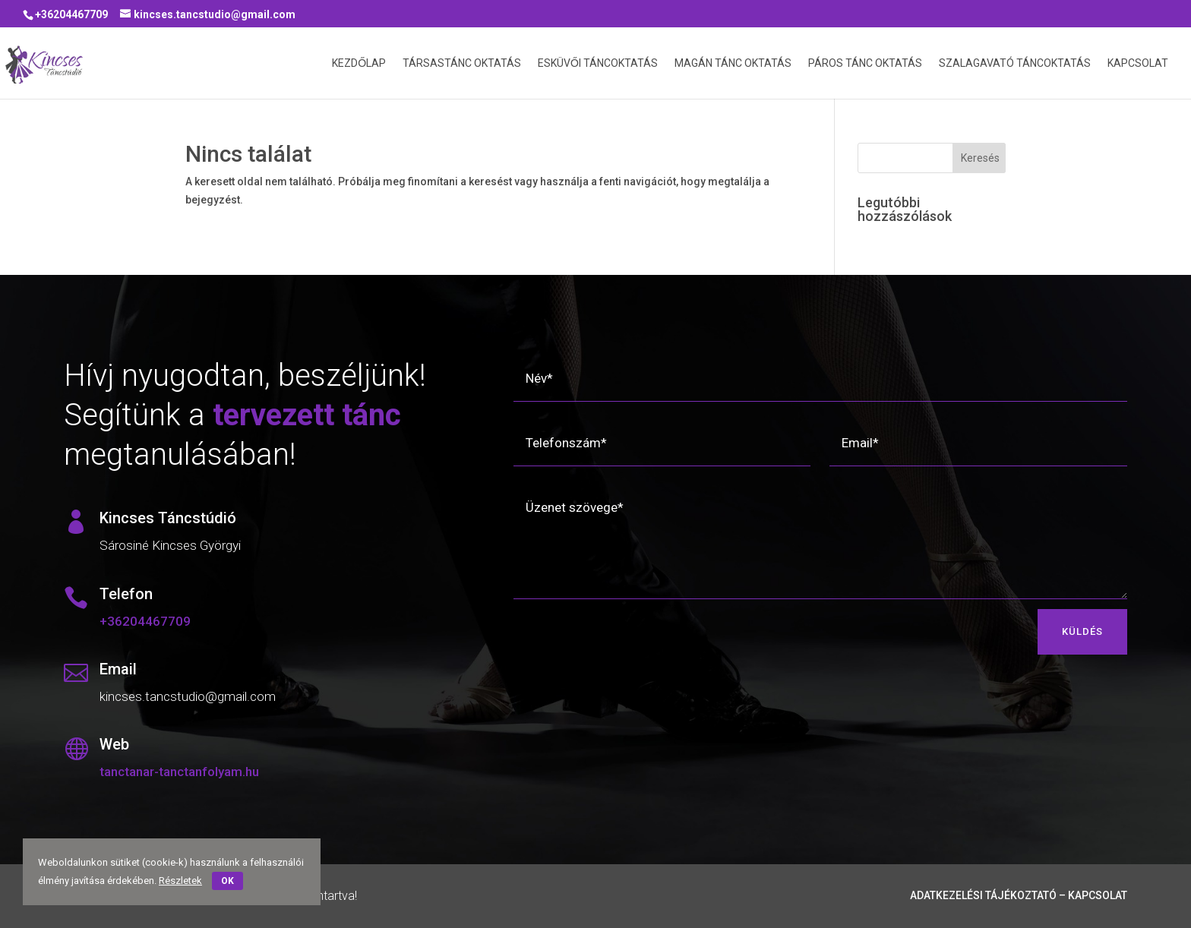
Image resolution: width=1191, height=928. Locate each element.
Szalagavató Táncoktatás (1015, 63)
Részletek (180, 880)
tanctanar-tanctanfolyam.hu (179, 771)
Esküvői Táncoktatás (598, 63)
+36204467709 (71, 14)
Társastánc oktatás (462, 63)
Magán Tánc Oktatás (732, 63)
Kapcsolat (1137, 63)
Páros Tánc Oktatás (865, 63)
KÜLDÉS (1082, 631)
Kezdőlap (359, 63)
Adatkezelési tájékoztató (983, 895)
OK (227, 881)
